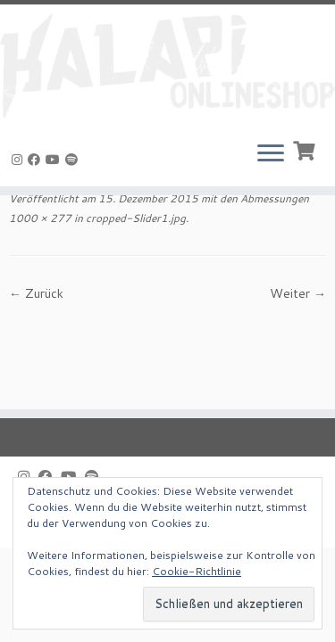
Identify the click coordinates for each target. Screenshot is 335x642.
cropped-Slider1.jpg (134, 218)
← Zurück (36, 293)
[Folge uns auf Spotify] (74, 160)
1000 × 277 (40, 218)
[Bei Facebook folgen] (37, 160)
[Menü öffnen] (270, 154)
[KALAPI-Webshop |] (167, 65)
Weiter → (298, 293)
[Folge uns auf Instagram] (20, 160)
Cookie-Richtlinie (196, 571)
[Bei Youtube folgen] (55, 160)
